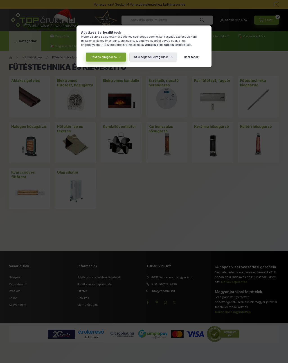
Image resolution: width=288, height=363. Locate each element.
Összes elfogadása (103, 57)
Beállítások (191, 57)
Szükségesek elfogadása (151, 57)
